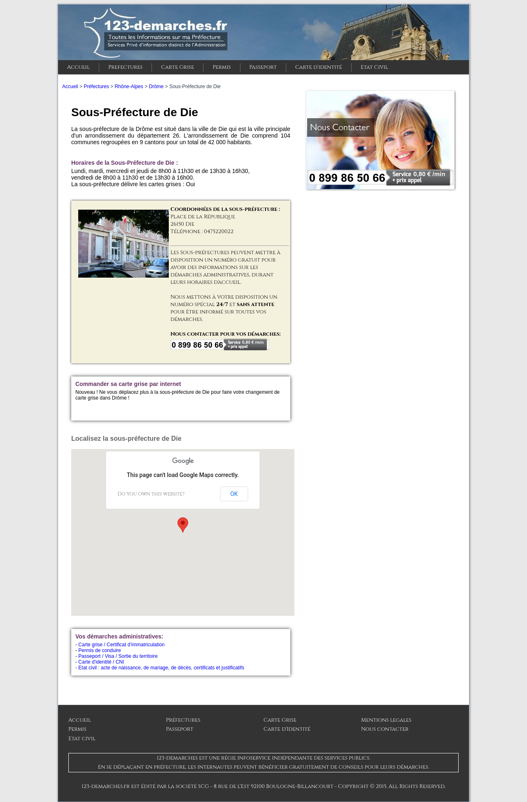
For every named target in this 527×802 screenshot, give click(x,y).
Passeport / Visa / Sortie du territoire (118, 656)
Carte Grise (177, 67)
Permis (221, 67)
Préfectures (96, 86)
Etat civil (82, 738)
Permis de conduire (99, 650)
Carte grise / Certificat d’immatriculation (121, 645)
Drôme (156, 86)
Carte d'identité (318, 67)
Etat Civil (374, 67)
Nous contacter (384, 729)
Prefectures (125, 67)
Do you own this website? (151, 494)
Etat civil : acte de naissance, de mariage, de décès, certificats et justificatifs (161, 668)
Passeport (263, 67)
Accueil (78, 67)
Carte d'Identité (287, 729)
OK (234, 494)
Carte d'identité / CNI (101, 662)
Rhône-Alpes (128, 86)
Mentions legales (386, 720)
